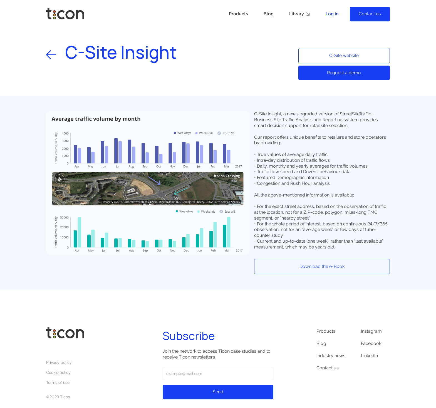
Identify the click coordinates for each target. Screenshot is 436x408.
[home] (65, 13)
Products (238, 13)
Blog (269, 13)
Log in (332, 13)
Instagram (371, 331)
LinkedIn (369, 355)
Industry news (330, 355)
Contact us (370, 13)
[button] (299, 14)
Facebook (371, 343)
